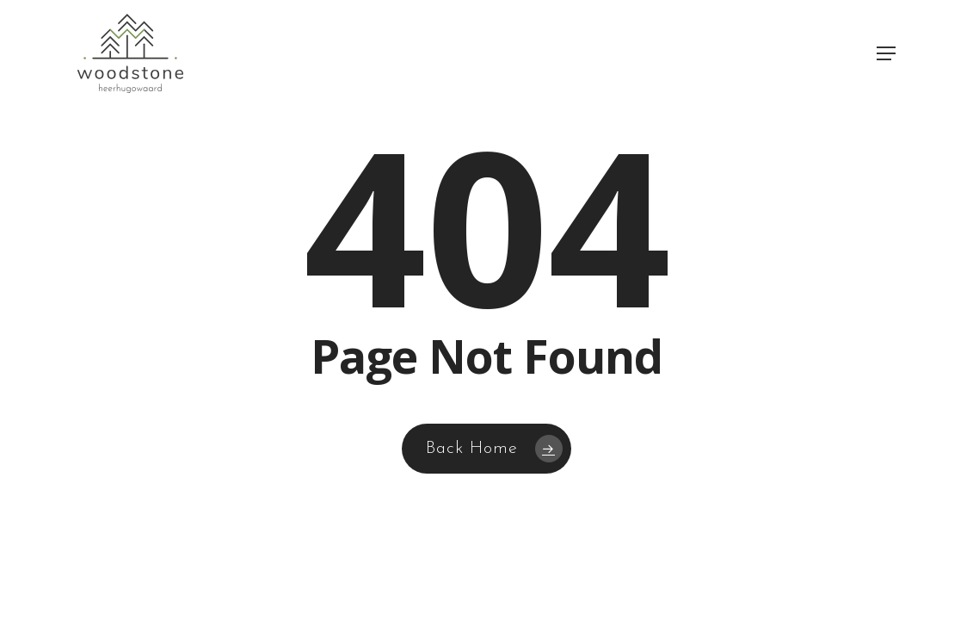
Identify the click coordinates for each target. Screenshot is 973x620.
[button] (886, 53)
